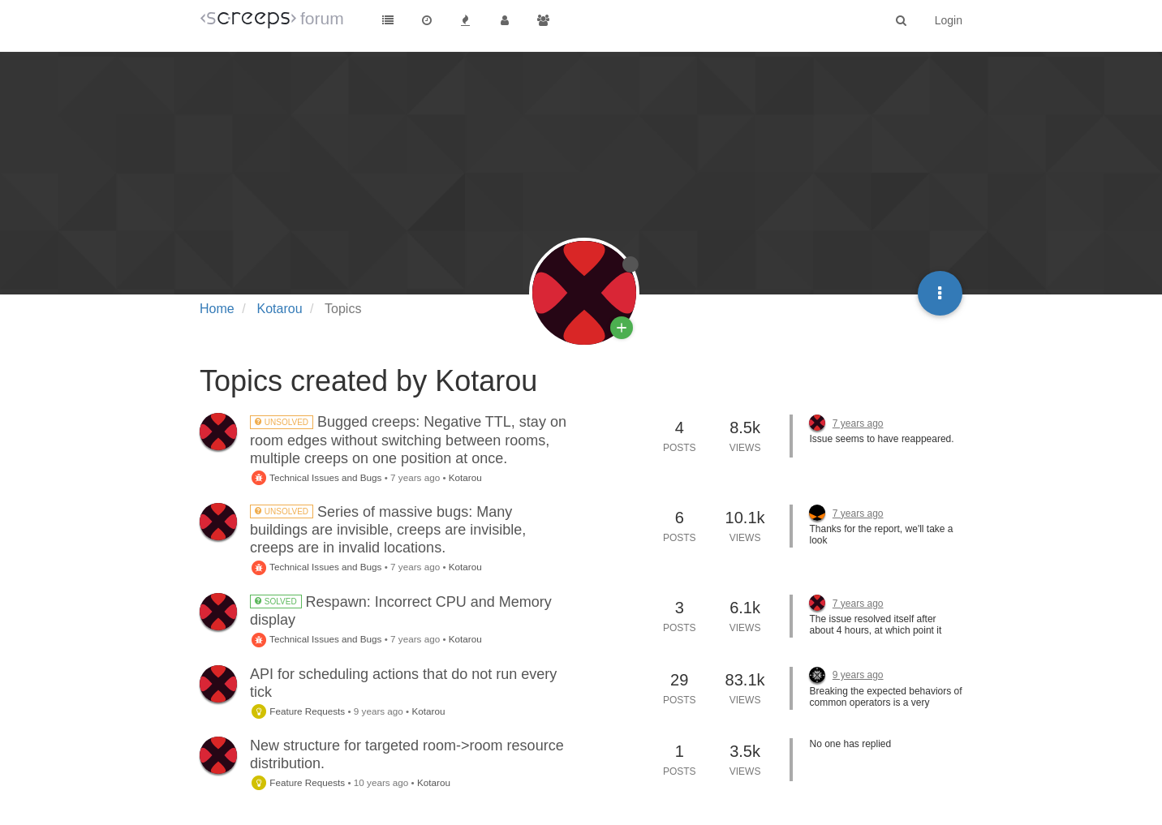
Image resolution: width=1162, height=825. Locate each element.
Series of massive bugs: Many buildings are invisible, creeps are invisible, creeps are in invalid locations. (388, 530)
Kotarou (465, 477)
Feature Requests (297, 711)
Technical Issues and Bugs (315, 477)
